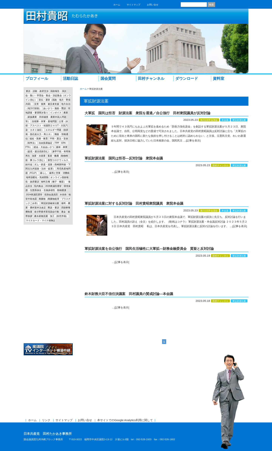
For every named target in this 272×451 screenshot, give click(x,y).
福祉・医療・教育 (39, 138)
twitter (171, 4)
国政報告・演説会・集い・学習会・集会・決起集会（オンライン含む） (48, 95)
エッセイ (48, 250)
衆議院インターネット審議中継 (48, 349)
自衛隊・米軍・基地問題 (44, 121)
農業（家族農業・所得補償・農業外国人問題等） (47, 117)
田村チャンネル (151, 78)
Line (48, 264)
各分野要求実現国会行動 (46, 211)
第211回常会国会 (209, 120)
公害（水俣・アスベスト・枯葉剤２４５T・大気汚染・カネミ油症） (47, 125)
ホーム (116, 4)
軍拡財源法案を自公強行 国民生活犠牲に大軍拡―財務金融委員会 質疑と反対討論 (149, 249)
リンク (46, 420)
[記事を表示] (193, 140)
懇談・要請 (53, 207)
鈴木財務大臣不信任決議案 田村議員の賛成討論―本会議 (129, 294)
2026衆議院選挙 (53, 186)
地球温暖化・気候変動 (37, 177)
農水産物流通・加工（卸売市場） (51, 216)
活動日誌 (70, 78)
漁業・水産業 (39, 155)
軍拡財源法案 (239, 120)
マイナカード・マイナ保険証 (40, 220)
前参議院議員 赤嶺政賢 (48, 293)
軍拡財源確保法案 (50, 203)
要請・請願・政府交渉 (37, 91)
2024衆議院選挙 (34, 194)
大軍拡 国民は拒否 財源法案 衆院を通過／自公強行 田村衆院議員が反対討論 (147, 113)
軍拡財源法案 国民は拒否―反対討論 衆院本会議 (124, 158)
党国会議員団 (51, 194)
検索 (211, 4)
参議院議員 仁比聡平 (48, 307)
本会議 (225, 120)
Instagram (48, 278)
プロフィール (37, 78)
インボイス (55, 112)
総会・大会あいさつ (44, 147)
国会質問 (108, 78)
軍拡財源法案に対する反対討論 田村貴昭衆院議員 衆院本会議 (134, 203)
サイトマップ (133, 4)
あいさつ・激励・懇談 (54, 108)
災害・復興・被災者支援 (46, 104)
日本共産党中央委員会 (48, 335)
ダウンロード (186, 78)
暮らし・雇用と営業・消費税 (55, 173)
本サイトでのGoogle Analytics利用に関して (125, 420)
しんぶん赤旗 (48, 321)
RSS (177, 4)
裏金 (63, 211)
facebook (164, 4)
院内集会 (38, 186)
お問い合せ (152, 4)
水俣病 (63, 194)
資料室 (218, 78)
